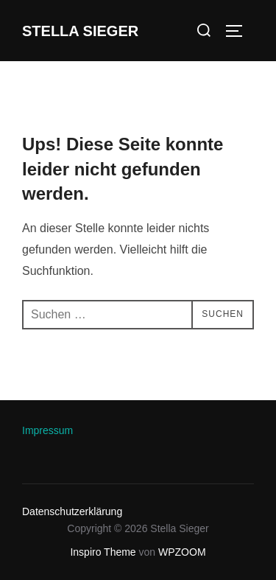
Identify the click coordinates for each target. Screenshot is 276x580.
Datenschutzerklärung (72, 511)
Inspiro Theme (102, 552)
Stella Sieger (80, 31)
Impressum (47, 430)
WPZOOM (182, 552)
